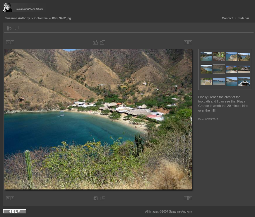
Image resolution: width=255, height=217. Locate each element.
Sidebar (243, 18)
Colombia (41, 18)
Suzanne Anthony (17, 18)
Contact (227, 18)
